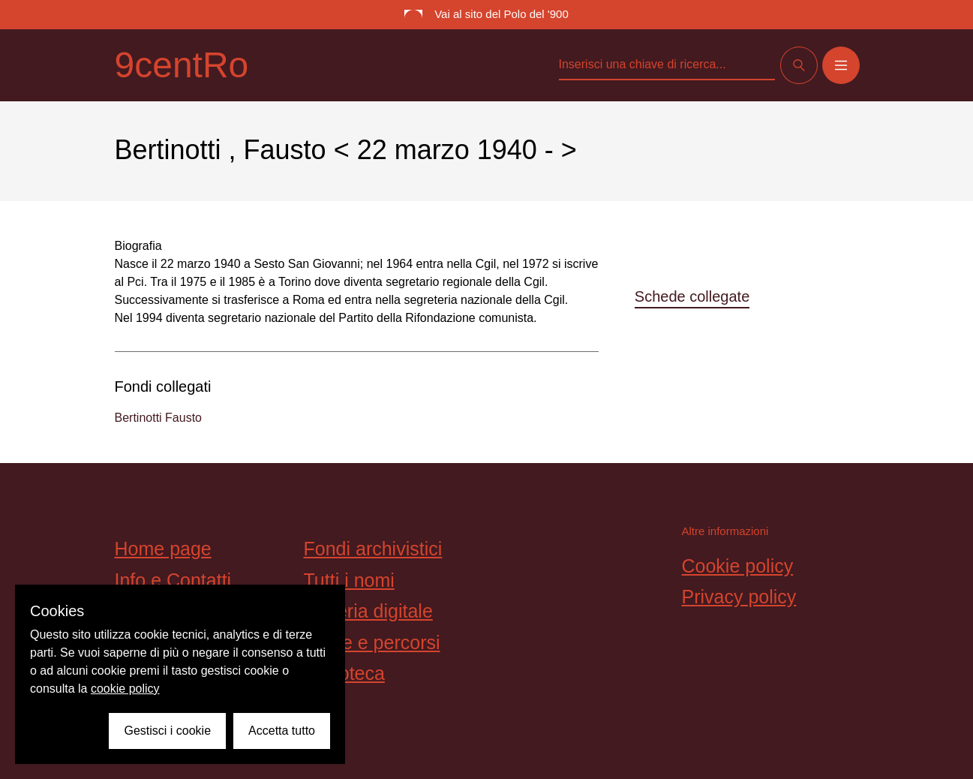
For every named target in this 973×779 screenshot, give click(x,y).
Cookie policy (738, 565)
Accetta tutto (281, 730)
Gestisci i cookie (167, 730)
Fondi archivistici (373, 548)
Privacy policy (739, 596)
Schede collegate (692, 296)
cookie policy (125, 688)
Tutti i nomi (349, 580)
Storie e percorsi (372, 642)
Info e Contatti (173, 580)
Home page (163, 548)
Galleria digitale (368, 610)
